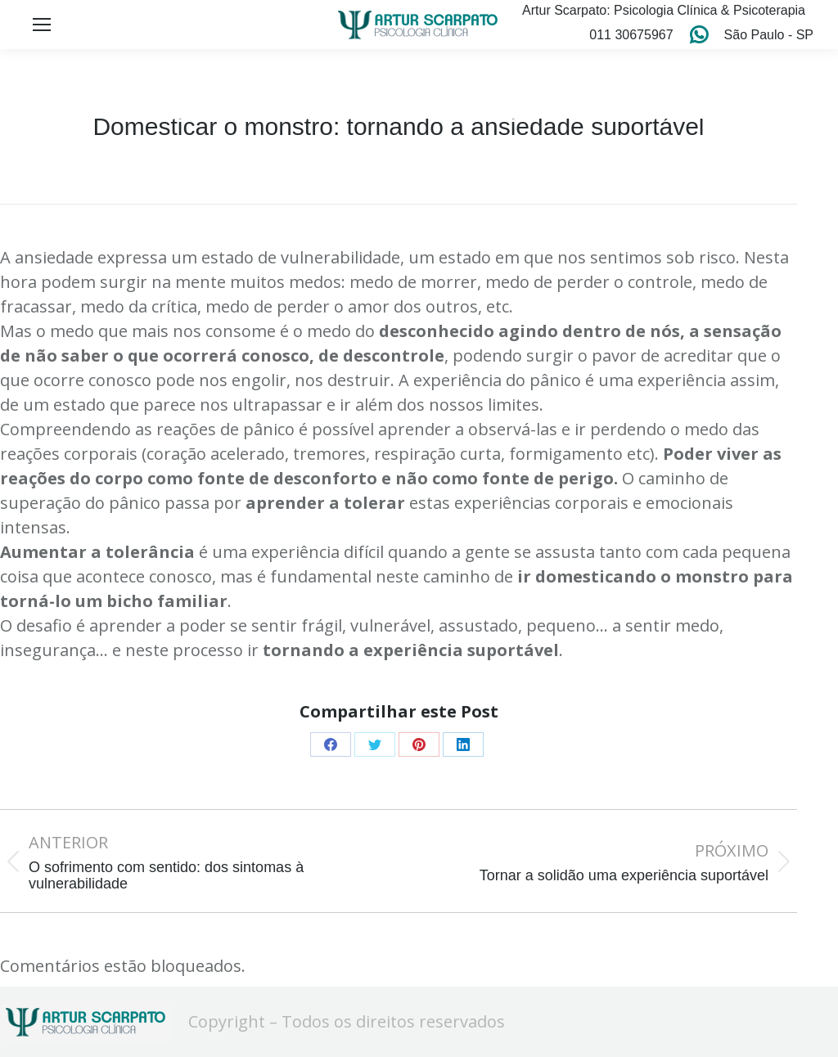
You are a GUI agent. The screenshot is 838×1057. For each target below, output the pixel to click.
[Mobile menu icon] (42, 24)
